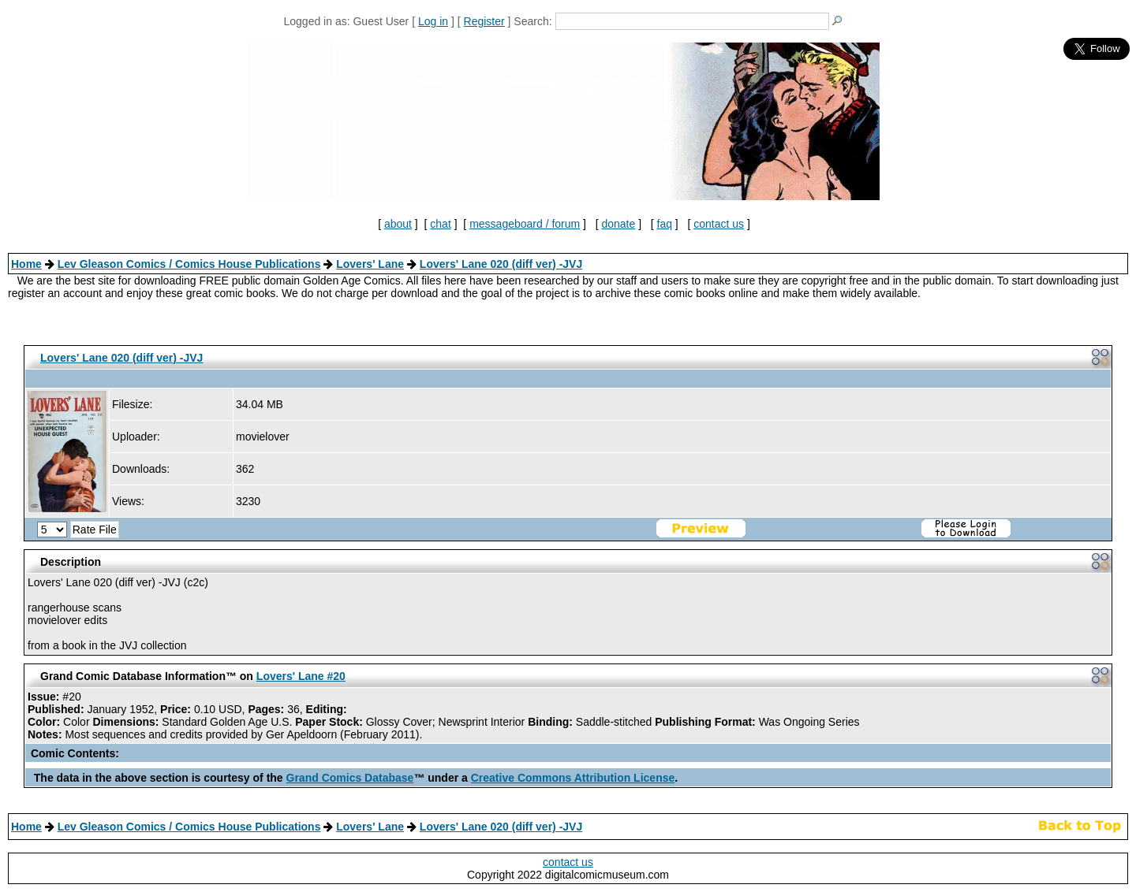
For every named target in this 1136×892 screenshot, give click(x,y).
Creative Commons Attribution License (573, 777)
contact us (718, 223)
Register (484, 21)
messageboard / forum (524, 223)
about (398, 223)
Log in (433, 21)
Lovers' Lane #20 (301, 676)
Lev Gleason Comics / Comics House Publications (189, 264)
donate (618, 223)
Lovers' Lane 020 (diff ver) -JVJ (501, 264)
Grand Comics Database (350, 777)
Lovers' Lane (370, 264)
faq (664, 223)
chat (440, 223)
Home (26, 264)
